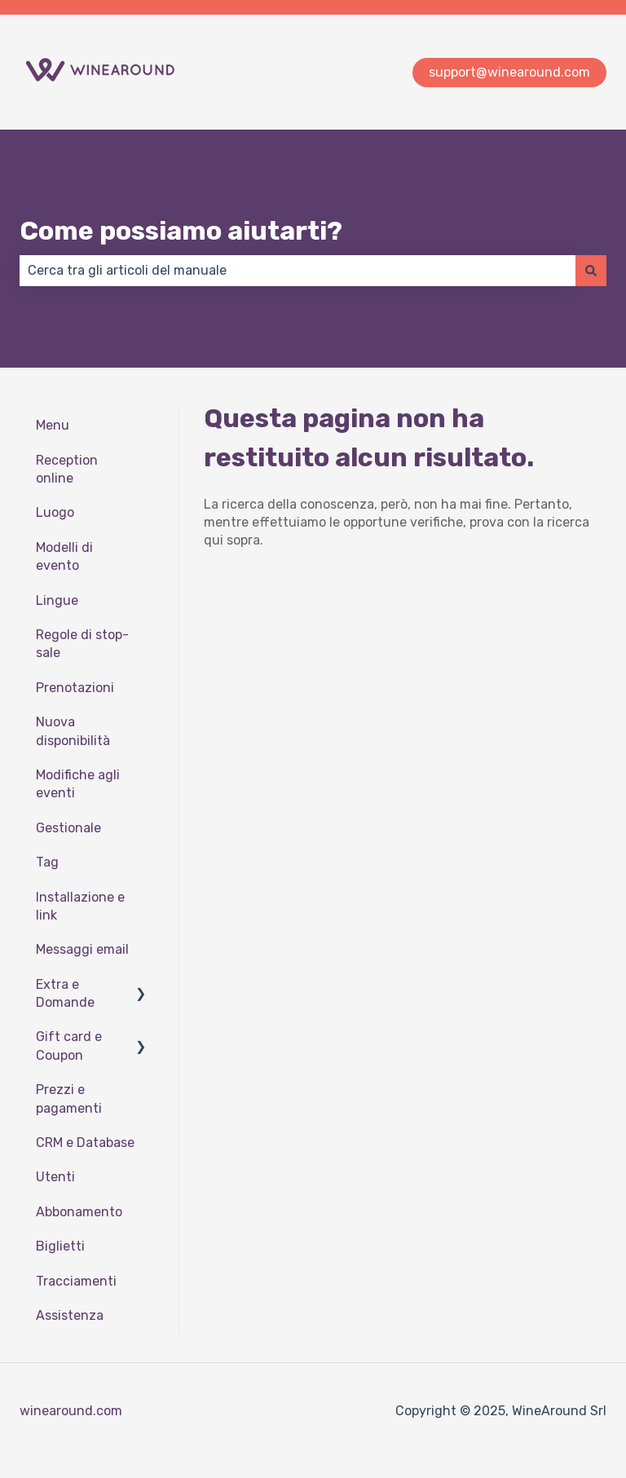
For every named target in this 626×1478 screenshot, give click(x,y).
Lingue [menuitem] (57, 600)
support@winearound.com (509, 72)
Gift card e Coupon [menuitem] (69, 1045)
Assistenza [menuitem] (70, 1315)
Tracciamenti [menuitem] (76, 1281)
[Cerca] (590, 270)
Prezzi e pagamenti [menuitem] (69, 1098)
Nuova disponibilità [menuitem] (73, 731)
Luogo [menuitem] (55, 512)
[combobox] (297, 270)
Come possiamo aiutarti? (181, 230)
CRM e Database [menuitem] (85, 1142)
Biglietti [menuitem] (60, 1246)
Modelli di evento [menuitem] (64, 556)
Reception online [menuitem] (67, 469)
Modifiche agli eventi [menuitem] (78, 784)
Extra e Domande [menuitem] (65, 993)
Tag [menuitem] (47, 862)
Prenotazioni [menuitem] (75, 687)
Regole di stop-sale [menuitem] (82, 643)
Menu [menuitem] (52, 425)
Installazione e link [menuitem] (80, 906)
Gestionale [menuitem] (68, 828)
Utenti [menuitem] (55, 1177)
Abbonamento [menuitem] (79, 1212)
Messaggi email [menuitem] (82, 949)
